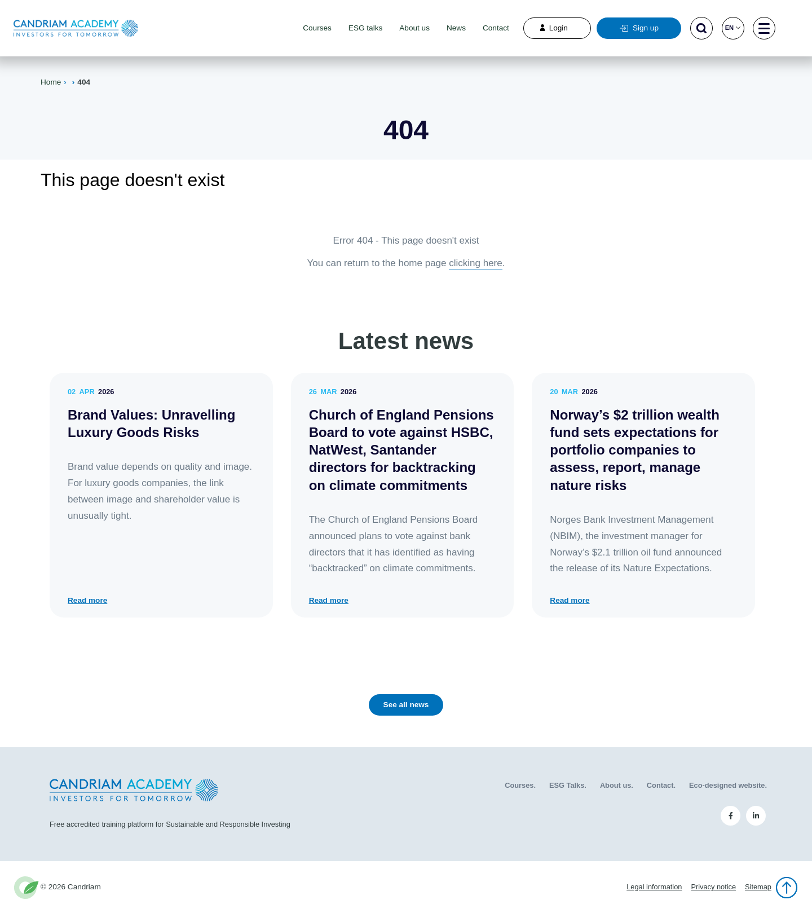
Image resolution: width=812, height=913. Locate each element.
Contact (496, 28)
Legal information (654, 887)
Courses (317, 28)
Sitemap (758, 887)
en (733, 28)
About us (414, 28)
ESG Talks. (567, 785)
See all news (406, 704)
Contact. (661, 785)
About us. (616, 785)
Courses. (520, 785)
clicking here (475, 263)
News (456, 28)
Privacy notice (713, 887)
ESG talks (365, 28)
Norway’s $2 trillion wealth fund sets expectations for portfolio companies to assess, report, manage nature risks (635, 450)
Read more (87, 601)
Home (51, 82)
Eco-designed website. (728, 785)
